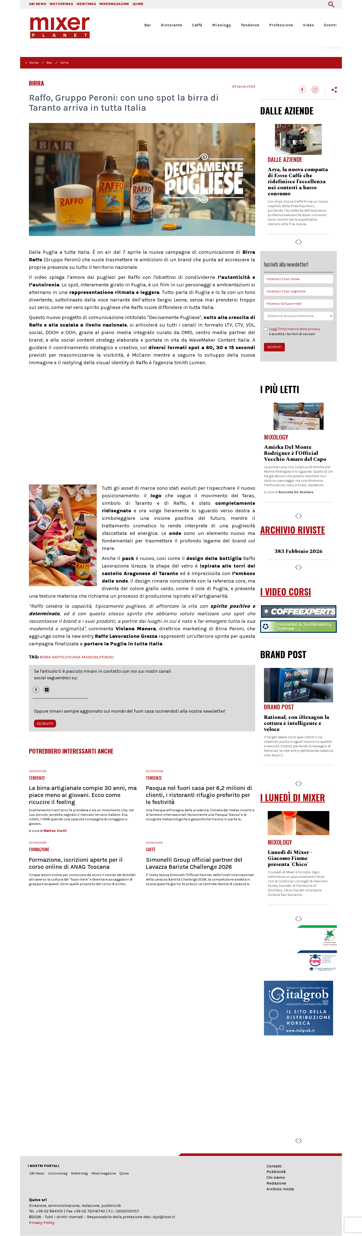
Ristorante (171, 25)
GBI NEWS (37, 4)
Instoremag (57, 1173)
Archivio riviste (280, 1189)
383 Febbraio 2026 (299, 551)
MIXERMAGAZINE (114, 4)
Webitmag (79, 1173)
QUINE (138, 4)
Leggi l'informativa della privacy (294, 329)
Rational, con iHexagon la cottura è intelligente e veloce (296, 723)
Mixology (221, 25)
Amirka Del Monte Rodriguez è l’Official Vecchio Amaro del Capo (295, 453)
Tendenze (250, 25)
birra (64, 62)
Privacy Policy (42, 1222)
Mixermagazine (103, 1173)
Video (308, 25)
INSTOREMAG (61, 4)
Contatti (274, 1166)
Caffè (197, 25)
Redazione (276, 1183)
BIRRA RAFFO (52, 656)
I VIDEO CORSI (285, 591)
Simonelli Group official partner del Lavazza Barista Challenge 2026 (194, 863)
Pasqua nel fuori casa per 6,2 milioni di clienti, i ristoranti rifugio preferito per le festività (199, 795)
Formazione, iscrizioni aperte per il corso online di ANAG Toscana (76, 863)
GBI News (36, 1173)
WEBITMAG (86, 4)
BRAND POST (283, 654)
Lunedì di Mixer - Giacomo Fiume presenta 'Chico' (290, 858)
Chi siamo (275, 1177)
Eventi (330, 25)
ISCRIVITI (45, 723)
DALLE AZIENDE (286, 110)
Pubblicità (276, 1171)
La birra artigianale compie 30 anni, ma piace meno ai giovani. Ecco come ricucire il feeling (83, 795)
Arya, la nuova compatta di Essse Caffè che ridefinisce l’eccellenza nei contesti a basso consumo (298, 182)
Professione (281, 25)
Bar (147, 25)
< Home (31, 62)
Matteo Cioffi (55, 831)
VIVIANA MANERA (82, 656)
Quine (124, 1173)
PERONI (106, 656)
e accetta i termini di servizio (292, 331)
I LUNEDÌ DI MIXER (292, 797)
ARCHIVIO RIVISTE (292, 530)
